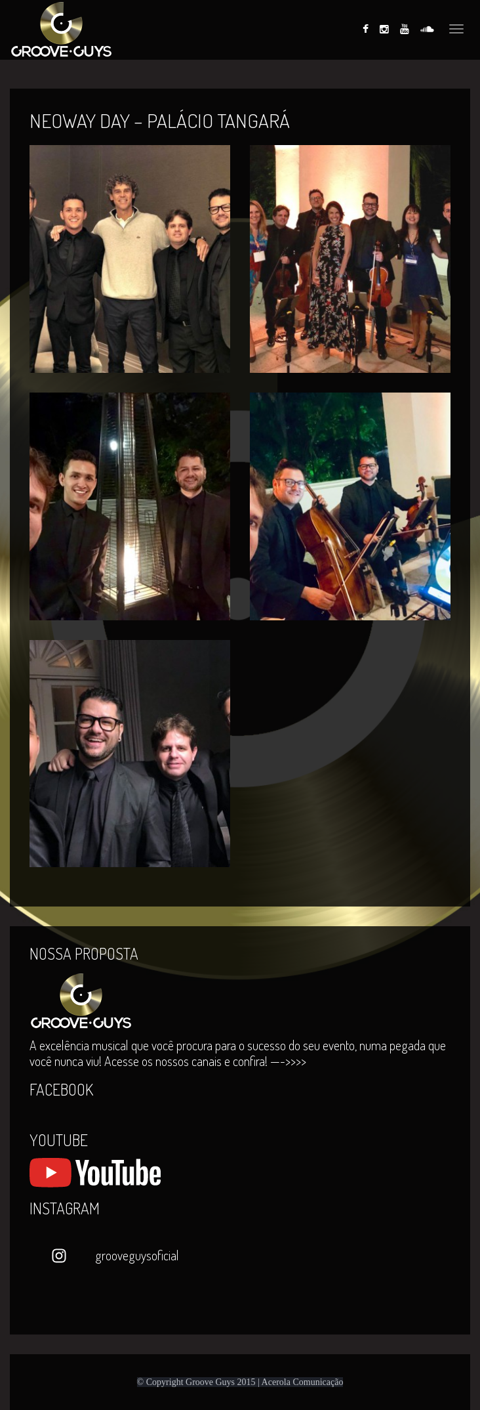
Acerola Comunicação (303, 1382)
